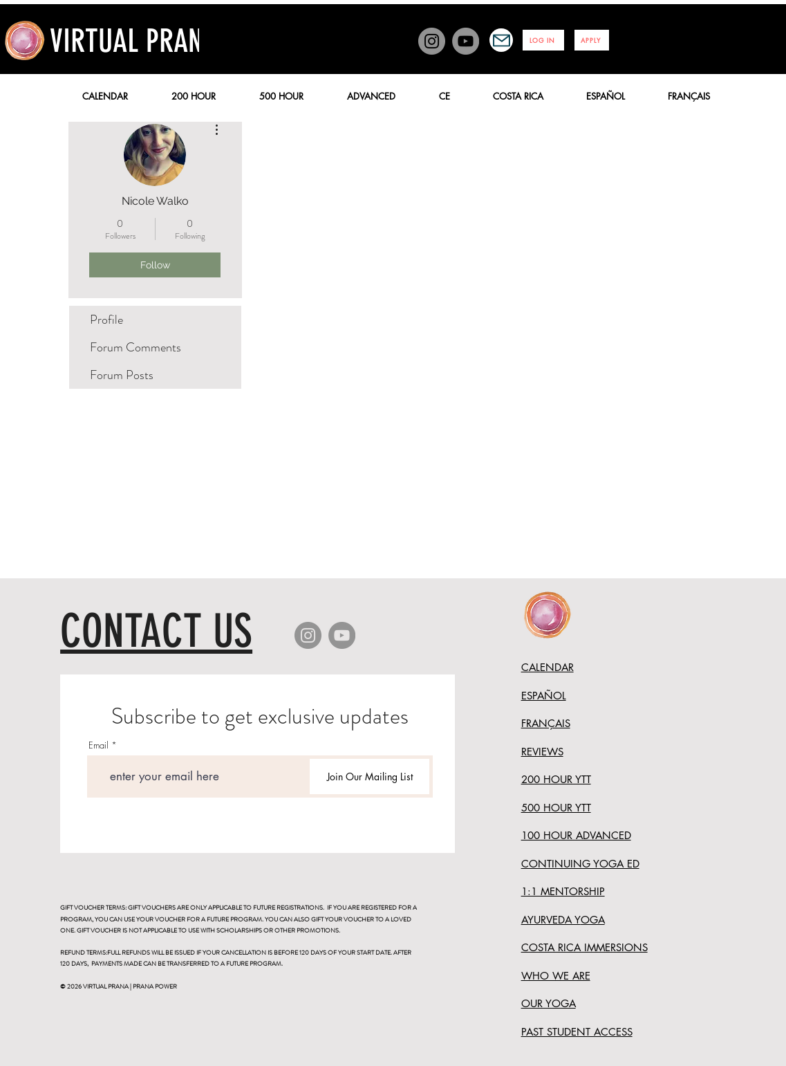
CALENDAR (547, 667)
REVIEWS (542, 751)
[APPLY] (591, 40)
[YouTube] (465, 41)
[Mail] (501, 40)
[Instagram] (431, 41)
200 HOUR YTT (556, 779)
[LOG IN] (543, 40)
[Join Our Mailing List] (369, 776)
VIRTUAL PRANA (133, 41)
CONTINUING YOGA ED (580, 863)
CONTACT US (156, 631)
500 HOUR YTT (556, 807)
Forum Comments (135, 347)
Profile (106, 320)
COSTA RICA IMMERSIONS (584, 947)
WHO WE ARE (555, 975)
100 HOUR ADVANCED (576, 835)
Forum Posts (121, 375)
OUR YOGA (548, 1003)
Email (98, 745)
